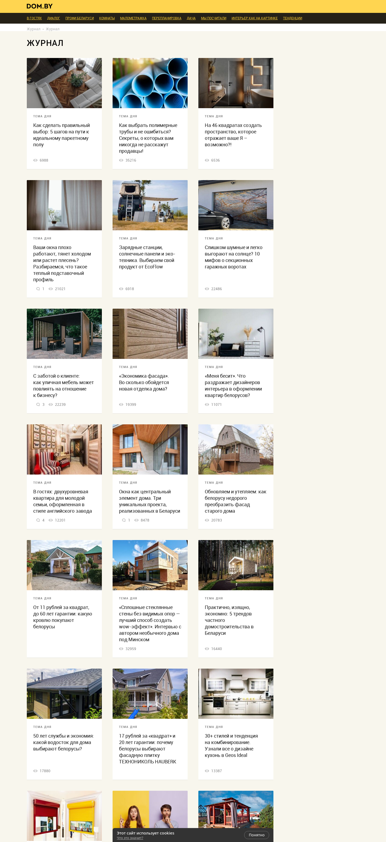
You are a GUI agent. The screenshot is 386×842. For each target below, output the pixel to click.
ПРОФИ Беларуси (79, 18)
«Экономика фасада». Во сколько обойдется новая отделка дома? (144, 382)
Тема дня (42, 116)
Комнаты (107, 18)
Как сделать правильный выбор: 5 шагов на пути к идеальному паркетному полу (61, 134)
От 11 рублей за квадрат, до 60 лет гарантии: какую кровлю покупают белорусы (62, 616)
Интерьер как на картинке (255, 18)
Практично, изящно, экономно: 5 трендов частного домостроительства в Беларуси (229, 620)
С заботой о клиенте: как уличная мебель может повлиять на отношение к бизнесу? (63, 385)
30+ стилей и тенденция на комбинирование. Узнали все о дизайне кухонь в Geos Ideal (231, 745)
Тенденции (292, 18)
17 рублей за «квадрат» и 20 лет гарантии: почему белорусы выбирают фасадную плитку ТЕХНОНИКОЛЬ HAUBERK (147, 748)
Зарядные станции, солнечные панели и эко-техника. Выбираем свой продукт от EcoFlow (147, 257)
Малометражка (133, 18)
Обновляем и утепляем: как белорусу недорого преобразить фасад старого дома (235, 501)
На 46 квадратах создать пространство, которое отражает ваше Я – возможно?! (233, 134)
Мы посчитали (213, 18)
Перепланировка (166, 18)
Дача (191, 18)
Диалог (53, 18)
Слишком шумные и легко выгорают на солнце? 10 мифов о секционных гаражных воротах (233, 257)
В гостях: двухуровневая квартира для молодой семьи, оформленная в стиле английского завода (62, 501)
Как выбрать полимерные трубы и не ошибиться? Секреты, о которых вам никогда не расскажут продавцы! (148, 138)
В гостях (34, 18)
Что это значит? (130, 837)
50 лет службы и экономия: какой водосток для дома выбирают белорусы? (63, 742)
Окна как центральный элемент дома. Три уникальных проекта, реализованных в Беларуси (149, 501)
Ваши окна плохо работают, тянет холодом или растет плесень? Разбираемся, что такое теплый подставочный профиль (62, 263)
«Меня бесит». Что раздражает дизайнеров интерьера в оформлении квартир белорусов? (233, 385)
